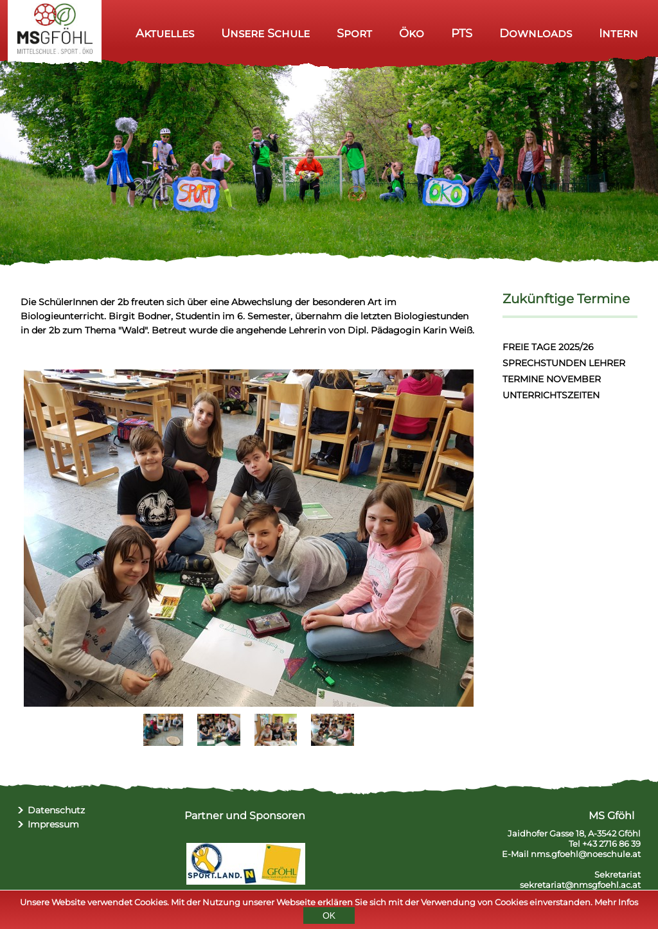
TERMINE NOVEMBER (551, 379)
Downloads (535, 33)
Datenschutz (56, 810)
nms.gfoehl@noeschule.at (586, 854)
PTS (461, 33)
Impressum (53, 824)
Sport (354, 33)
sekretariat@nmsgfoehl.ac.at (580, 885)
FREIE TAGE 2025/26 (548, 347)
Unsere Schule (265, 33)
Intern (618, 33)
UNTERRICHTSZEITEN (551, 395)
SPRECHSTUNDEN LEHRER (563, 363)
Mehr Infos (616, 904)
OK (329, 917)
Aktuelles (165, 33)
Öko (411, 33)
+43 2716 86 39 (611, 843)
